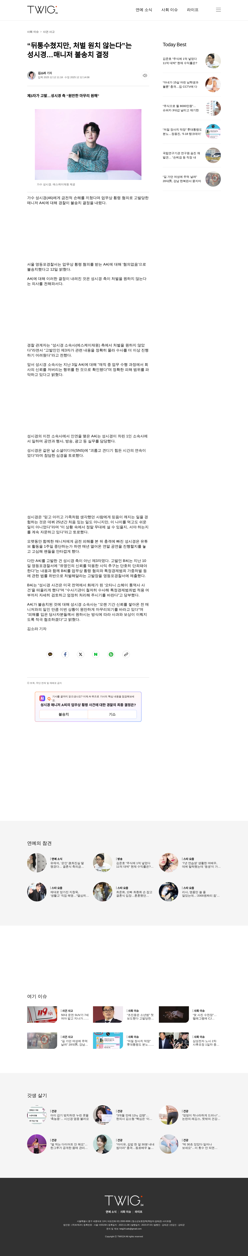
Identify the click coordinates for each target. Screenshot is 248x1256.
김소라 (42, 73)
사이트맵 (167, 1221)
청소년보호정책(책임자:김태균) (147, 1221)
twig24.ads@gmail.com (131, 1229)
